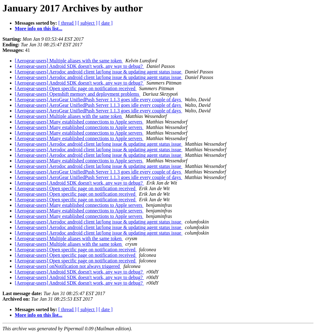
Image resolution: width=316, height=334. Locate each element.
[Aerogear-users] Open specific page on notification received (76, 88)
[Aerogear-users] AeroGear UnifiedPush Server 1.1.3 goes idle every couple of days (98, 99)
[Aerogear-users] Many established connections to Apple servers (79, 121)
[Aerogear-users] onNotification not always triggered (68, 266)
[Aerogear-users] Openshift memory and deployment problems (77, 94)
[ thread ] (67, 23)
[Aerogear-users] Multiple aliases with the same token (69, 60)
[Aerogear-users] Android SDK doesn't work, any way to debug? (79, 66)
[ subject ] (88, 23)
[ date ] (106, 23)
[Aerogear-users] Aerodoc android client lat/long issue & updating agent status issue (98, 71)
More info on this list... (38, 28)
